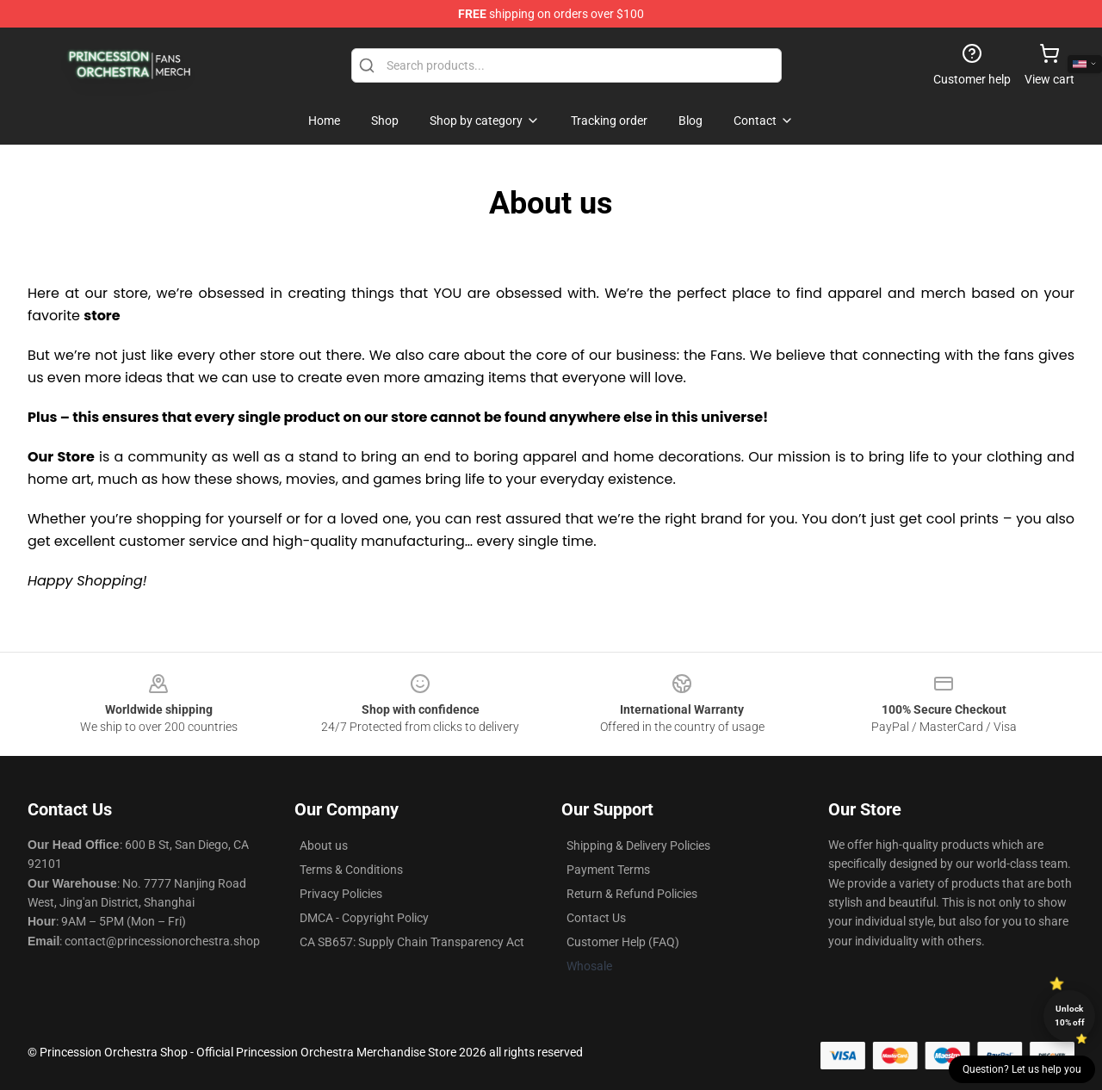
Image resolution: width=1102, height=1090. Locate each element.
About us (324, 845)
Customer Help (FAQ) (622, 942)
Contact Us (596, 918)
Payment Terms (608, 869)
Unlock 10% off (1070, 1015)
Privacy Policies (341, 894)
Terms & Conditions (351, 869)
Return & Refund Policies (631, 894)
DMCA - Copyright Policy (364, 918)
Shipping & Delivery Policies (638, 845)
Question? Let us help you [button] (1022, 1069)
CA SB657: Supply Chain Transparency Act (412, 942)
